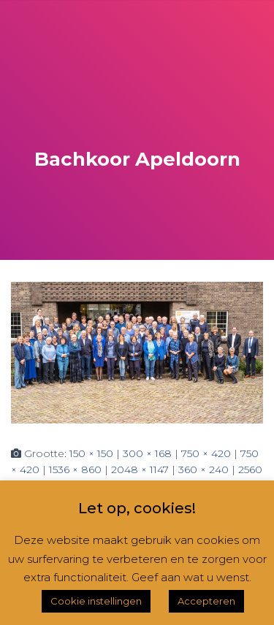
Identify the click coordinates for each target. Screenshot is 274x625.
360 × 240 (203, 469)
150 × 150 (91, 453)
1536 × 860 (75, 469)
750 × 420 (206, 453)
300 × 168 (147, 453)
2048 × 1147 (140, 469)
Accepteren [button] (206, 601)
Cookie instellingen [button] (96, 601)
